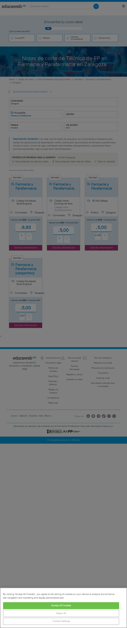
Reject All (61, 613)
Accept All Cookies (61, 605)
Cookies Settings (61, 621)
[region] (63, 608)
